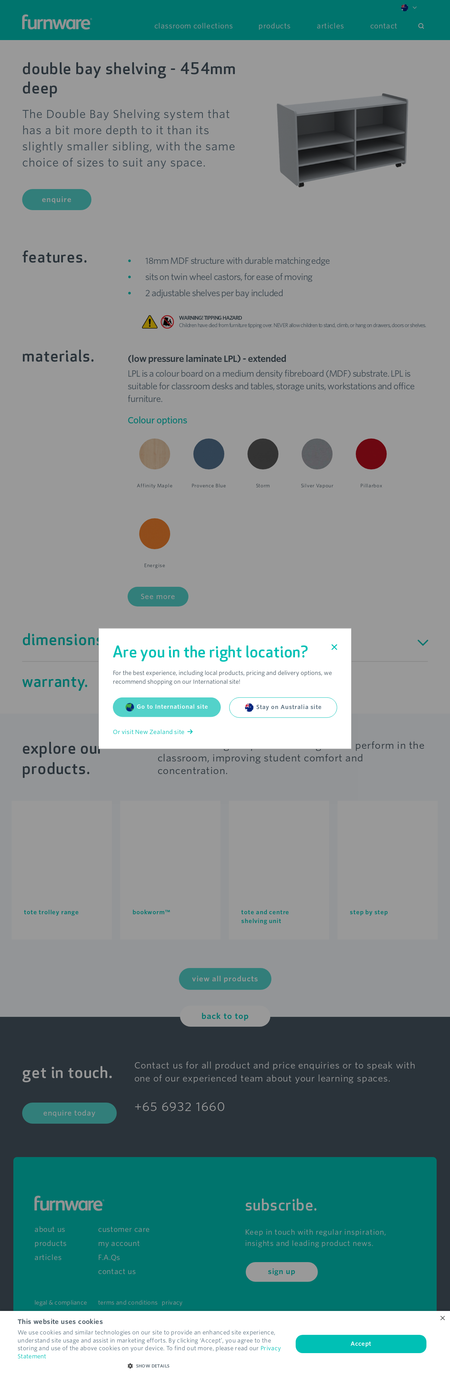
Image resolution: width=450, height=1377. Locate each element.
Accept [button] (361, 1343)
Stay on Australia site (283, 707)
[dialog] (225, 1344)
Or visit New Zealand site (153, 732)
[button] (151, 1366)
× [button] (442, 1318)
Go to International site (167, 707)
